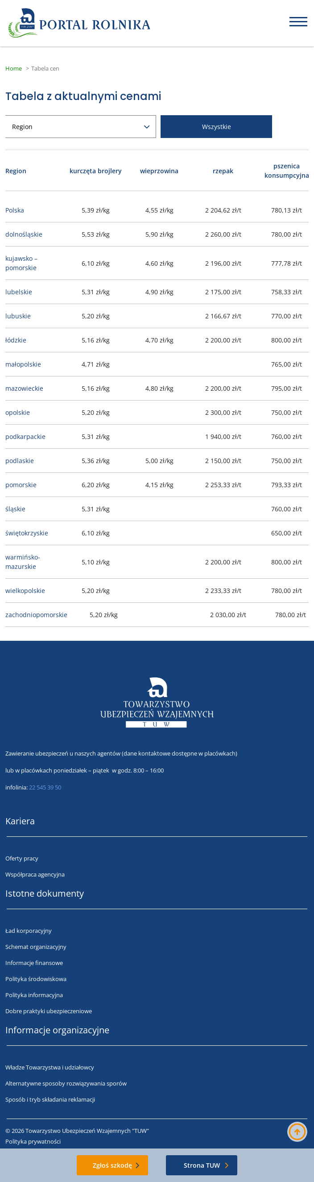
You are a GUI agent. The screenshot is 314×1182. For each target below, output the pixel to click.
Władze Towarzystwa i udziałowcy (49, 1067)
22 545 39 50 (45, 787)
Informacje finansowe (34, 963)
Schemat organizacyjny (35, 947)
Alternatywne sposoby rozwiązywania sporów (66, 1083)
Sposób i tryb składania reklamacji (50, 1099)
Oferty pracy (21, 858)
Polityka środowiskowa (35, 979)
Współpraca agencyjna (35, 874)
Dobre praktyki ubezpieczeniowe (48, 1011)
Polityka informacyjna (34, 995)
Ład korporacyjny (28, 931)
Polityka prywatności (33, 1141)
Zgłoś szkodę (112, 1165)
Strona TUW (202, 1165)
